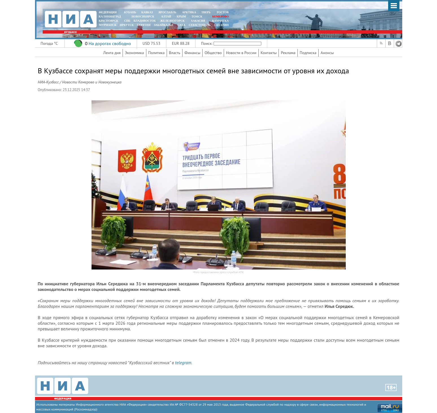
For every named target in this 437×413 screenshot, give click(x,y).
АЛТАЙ (166, 16)
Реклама (288, 52)
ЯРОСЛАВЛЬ (167, 12)
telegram (183, 362)
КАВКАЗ (147, 12)
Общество (213, 52)
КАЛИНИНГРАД (110, 16)
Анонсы (327, 52)
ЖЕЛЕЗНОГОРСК (172, 20)
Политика (156, 52)
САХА (181, 24)
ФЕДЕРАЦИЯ (108, 12)
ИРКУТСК (127, 24)
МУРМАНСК (107, 24)
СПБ (127, 20)
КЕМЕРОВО (220, 16)
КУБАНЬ (130, 12)
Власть (174, 52)
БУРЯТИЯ (144, 24)
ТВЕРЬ (206, 12)
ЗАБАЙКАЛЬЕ (164, 24)
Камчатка (220, 20)
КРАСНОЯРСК (108, 20)
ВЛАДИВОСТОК (145, 20)
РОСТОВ (223, 12)
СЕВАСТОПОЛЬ (199, 24)
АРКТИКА (189, 12)
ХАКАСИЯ (197, 20)
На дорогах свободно (109, 43)
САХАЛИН (221, 24)
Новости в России (241, 52)
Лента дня (112, 52)
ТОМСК (198, 16)
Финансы (192, 52)
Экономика (134, 52)
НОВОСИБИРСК (143, 16)
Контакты (269, 52)
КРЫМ (181, 16)
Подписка (308, 52)
